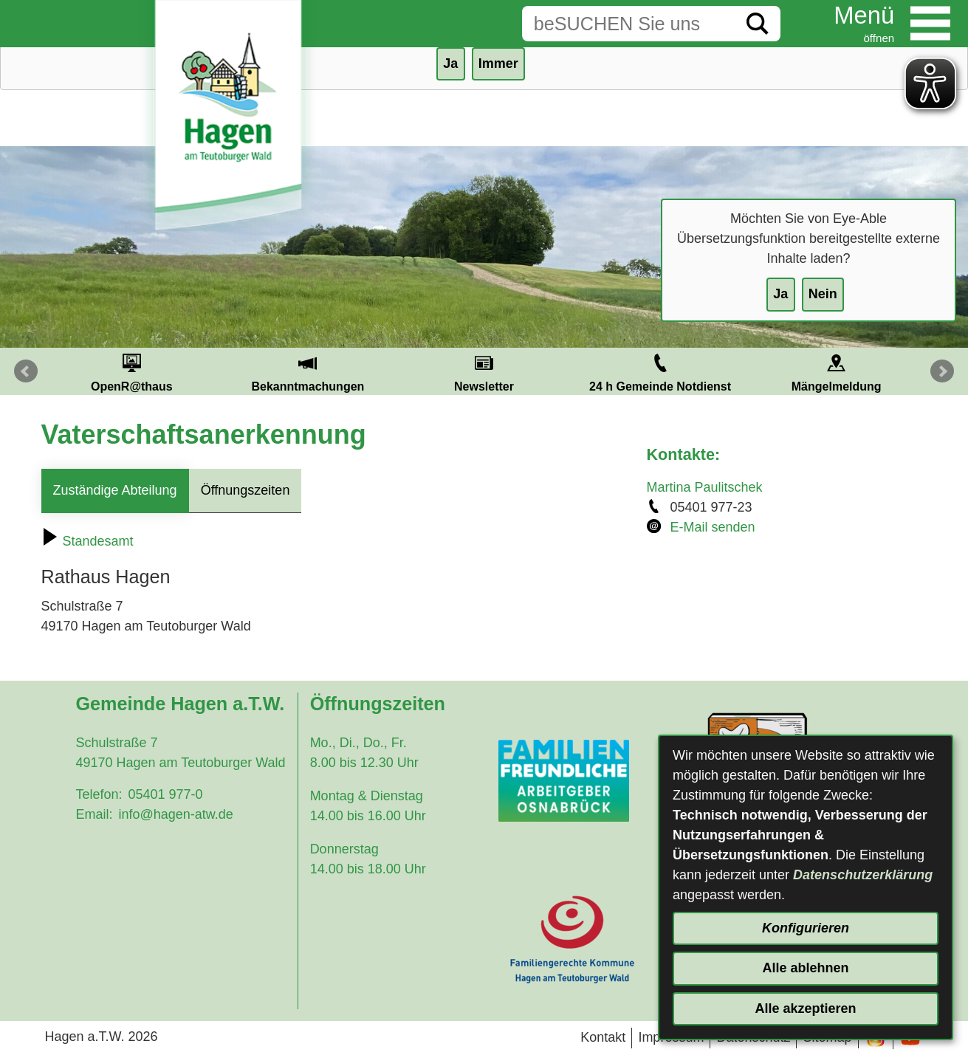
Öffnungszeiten (245, 490)
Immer (498, 63)
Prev (26, 371)
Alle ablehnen (805, 968)
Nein (823, 293)
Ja (780, 293)
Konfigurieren (805, 928)
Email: (93, 814)
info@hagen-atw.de (175, 814)
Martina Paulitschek (705, 487)
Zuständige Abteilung (115, 490)
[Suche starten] (757, 23)
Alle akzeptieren (805, 1008)
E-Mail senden (712, 527)
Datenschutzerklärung (863, 874)
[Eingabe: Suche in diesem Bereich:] (628, 23)
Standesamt (87, 541)
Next (942, 371)
